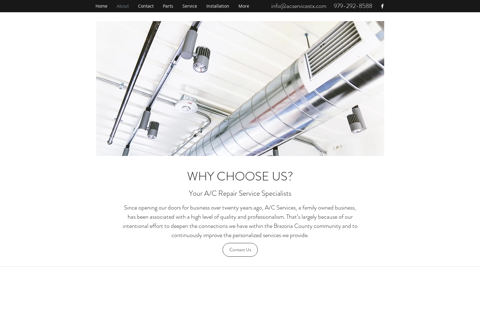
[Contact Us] (240, 250)
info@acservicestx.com (298, 6)
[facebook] (382, 6)
